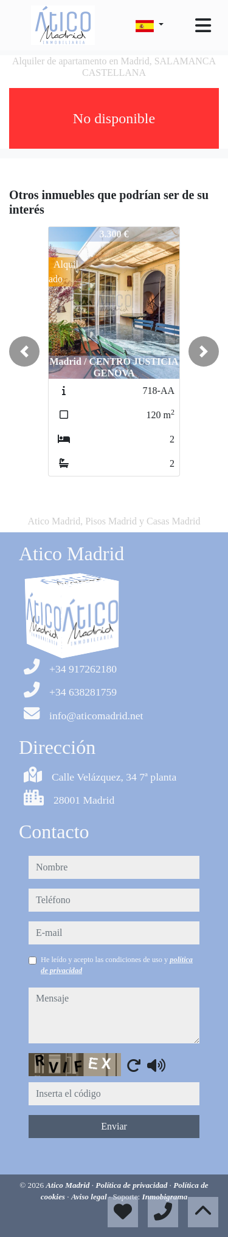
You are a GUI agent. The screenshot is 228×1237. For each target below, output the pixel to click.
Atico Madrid (68, 1185)
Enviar (114, 1126)
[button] (24, 351)
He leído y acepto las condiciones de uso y (117, 965)
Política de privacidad (132, 1185)
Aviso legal (90, 1196)
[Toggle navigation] (203, 25)
